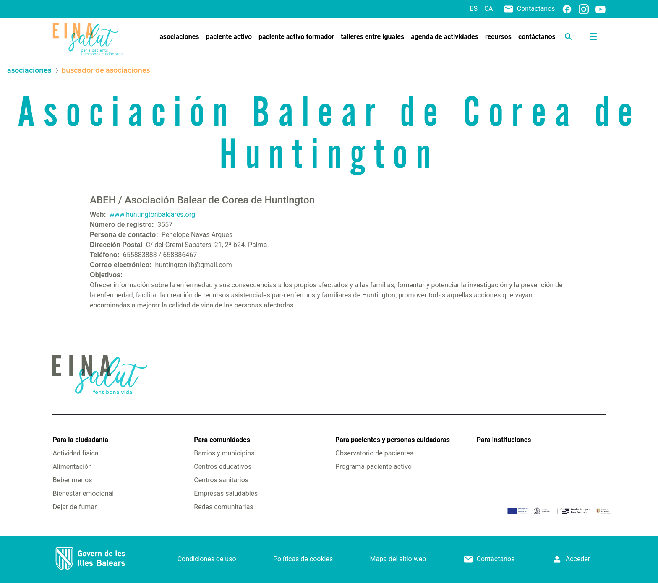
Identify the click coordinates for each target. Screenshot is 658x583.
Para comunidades (222, 440)
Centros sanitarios (221, 480)
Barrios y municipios (224, 453)
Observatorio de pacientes (374, 453)
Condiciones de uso (207, 559)
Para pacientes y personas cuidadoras (392, 440)
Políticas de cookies (303, 559)
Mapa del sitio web (398, 559)
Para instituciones (504, 440)
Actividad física (75, 453)
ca (488, 9)
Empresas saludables (226, 493)
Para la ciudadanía (80, 440)
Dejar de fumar (74, 507)
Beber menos (72, 480)
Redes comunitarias (223, 507)
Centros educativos (222, 467)
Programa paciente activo (373, 467)
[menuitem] (179, 37)
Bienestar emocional (83, 493)
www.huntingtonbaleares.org (152, 215)
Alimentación (72, 467)
